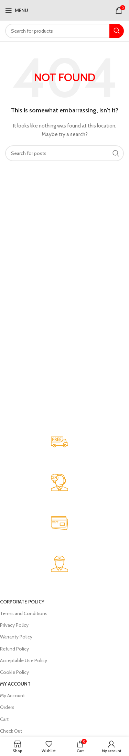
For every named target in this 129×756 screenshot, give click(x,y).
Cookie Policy (14, 672)
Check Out (11, 731)
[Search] (64, 31)
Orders (7, 707)
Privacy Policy (14, 625)
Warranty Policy (16, 637)
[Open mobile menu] (17, 10)
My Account (15, 684)
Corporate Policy (22, 602)
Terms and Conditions (23, 613)
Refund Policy (14, 649)
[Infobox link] (59, 453)
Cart (4, 719)
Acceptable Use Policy (23, 660)
